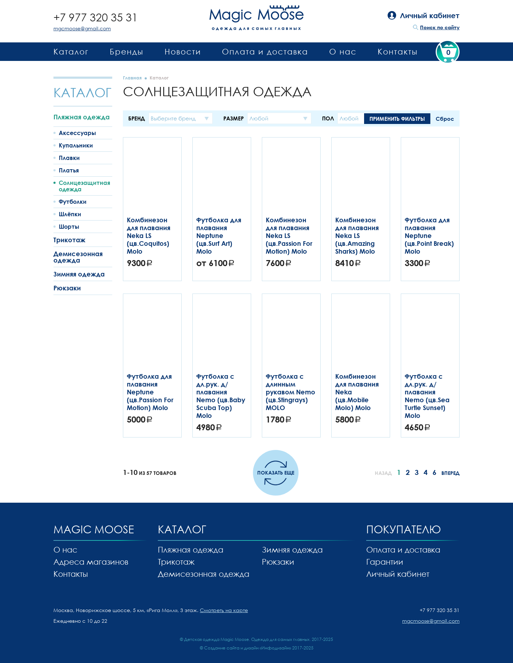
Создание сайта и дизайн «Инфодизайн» (247, 648)
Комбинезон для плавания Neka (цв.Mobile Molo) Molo (357, 391)
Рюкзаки (67, 288)
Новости (183, 51)
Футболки (73, 201)
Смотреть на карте (224, 610)
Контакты (398, 51)
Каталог (71, 51)
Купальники (76, 145)
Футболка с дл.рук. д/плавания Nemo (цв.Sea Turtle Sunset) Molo (427, 395)
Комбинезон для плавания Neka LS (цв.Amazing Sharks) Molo (357, 235)
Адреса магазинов (90, 561)
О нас (343, 51)
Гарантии (384, 561)
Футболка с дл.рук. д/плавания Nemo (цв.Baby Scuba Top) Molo (220, 395)
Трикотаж (69, 240)
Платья (69, 170)
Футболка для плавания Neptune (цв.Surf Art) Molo (218, 235)
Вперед (450, 473)
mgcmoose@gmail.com (82, 28)
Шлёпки (70, 214)
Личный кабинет (397, 574)
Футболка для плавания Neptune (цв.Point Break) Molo (429, 235)
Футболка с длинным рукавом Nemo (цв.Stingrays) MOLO (290, 391)
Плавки (69, 157)
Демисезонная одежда (78, 257)
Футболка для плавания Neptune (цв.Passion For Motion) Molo (150, 391)
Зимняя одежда (79, 274)
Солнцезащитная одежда (84, 186)
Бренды (127, 51)
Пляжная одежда (81, 117)
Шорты (69, 226)
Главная (132, 78)
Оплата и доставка (265, 51)
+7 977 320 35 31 (95, 17)
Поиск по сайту (440, 27)
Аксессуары (77, 132)
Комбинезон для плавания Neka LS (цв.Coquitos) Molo (148, 235)
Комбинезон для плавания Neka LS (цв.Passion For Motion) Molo (289, 235)
